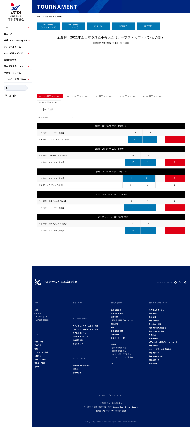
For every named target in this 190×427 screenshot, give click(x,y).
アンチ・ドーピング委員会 (122, 355)
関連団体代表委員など (157, 326)
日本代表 (37, 341)
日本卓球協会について (14, 66)
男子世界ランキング (80, 329)
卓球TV (15, 40)
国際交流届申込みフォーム (122, 318)
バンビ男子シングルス (153, 96)
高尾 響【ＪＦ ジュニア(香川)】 (54, 185)
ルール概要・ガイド (13, 53)
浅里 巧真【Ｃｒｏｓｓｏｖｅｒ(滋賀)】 (58, 139)
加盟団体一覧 (154, 351)
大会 (6, 27)
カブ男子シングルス (104, 96)
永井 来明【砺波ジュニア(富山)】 (55, 201)
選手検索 (148, 26)
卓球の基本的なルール (81, 359)
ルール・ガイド (80, 353)
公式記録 (37, 311)
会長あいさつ (154, 311)
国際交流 (114, 315)
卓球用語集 (77, 366)
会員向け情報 (10, 60)
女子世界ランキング (80, 332)
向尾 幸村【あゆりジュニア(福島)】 (56, 224)
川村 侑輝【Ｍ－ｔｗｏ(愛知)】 (53, 133)
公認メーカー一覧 (118, 336)
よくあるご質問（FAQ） (15, 79)
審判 (112, 325)
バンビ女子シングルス (49, 102)
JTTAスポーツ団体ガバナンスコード (163, 340)
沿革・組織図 (154, 318)
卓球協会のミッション (157, 308)
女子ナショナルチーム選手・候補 (85, 325)
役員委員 (152, 315)
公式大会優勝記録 (42, 318)
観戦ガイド (77, 363)
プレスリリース (40, 355)
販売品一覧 (153, 361)
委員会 (113, 342)
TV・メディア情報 (41, 348)
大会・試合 (38, 337)
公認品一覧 (115, 332)
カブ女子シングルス (128, 96)
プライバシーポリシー (116, 389)
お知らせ (37, 352)
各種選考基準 (78, 336)
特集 (36, 345)
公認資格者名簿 (117, 329)
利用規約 (100, 389)
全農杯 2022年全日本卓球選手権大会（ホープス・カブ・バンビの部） (111, 37)
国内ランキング (42, 315)
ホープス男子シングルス (50, 96)
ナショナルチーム (12, 47)
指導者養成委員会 (119, 346)
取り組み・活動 (155, 322)
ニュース (8, 34)
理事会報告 (153, 343)
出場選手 (123, 26)
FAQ (112, 362)
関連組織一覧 (154, 358)
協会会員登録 (116, 308)
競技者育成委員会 (119, 349)
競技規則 (114, 322)
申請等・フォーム (12, 73)
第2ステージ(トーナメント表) (48, 26)
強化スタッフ (78, 340)
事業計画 (152, 333)
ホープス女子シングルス (78, 96)
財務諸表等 (153, 336)
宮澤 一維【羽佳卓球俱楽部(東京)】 (56, 155)
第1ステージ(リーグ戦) (73, 26)
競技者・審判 (39, 359)
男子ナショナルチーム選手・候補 (85, 322)
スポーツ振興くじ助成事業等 (160, 347)
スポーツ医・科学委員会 (121, 352)
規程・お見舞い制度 (157, 329)
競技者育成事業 (117, 311)
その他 (37, 362)
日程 (36, 308)
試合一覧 (98, 26)
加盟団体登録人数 (156, 354)
